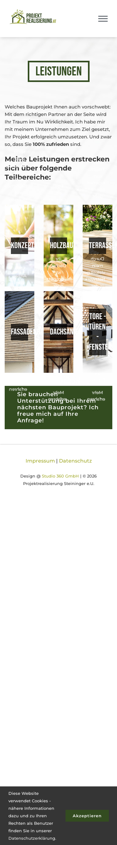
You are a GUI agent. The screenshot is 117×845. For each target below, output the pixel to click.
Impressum (40, 461)
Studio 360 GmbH (60, 475)
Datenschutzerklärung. (32, 838)
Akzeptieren (87, 815)
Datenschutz (75, 461)
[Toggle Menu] (103, 19)
